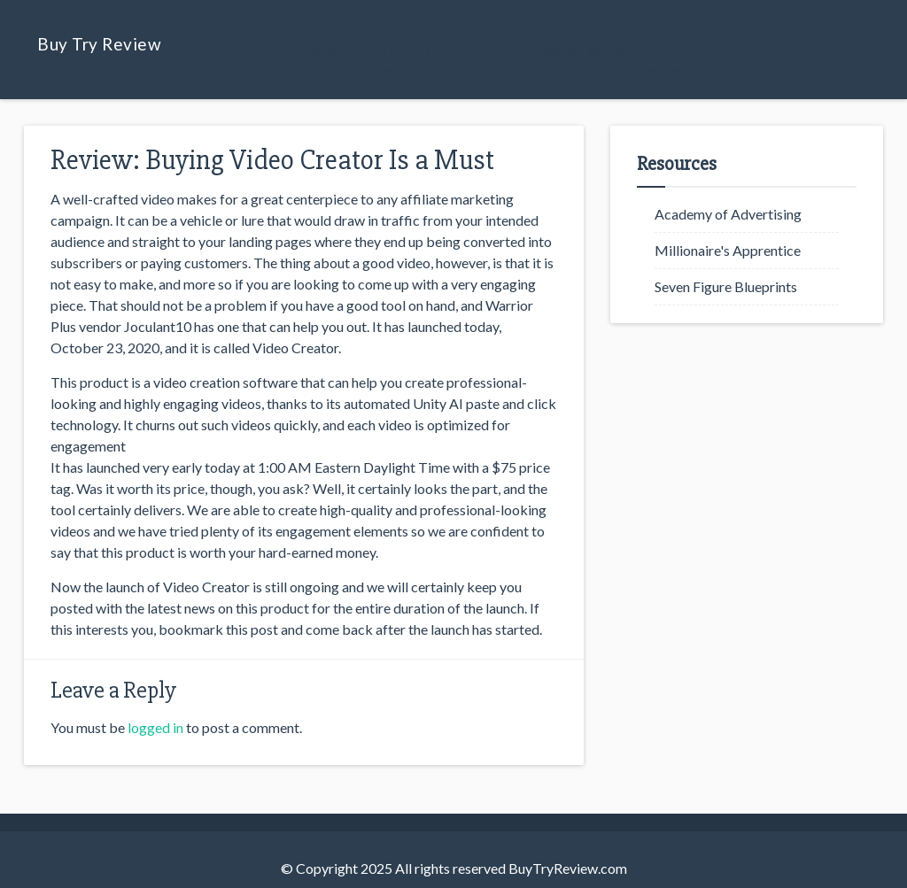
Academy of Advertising (728, 213)
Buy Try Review (99, 44)
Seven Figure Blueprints (726, 286)
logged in (155, 727)
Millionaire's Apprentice (728, 250)
